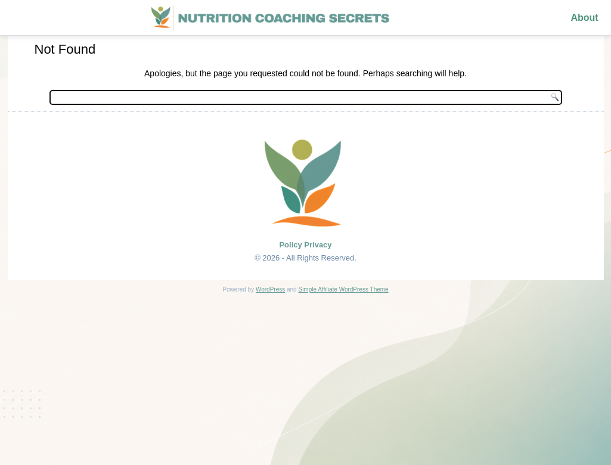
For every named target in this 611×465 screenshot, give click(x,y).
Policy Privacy (305, 244)
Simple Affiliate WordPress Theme (343, 289)
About (584, 18)
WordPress (270, 289)
